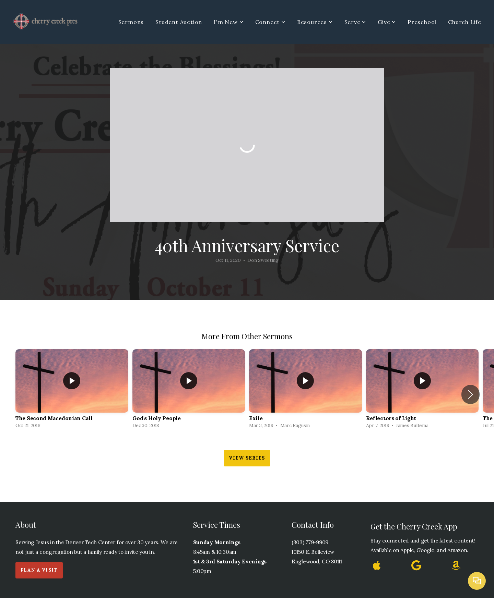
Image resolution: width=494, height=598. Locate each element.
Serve (355, 22)
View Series (247, 458)
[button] (470, 394)
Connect (270, 22)
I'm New (228, 22)
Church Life (464, 22)
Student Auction (178, 22)
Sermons (131, 22)
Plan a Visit (39, 570)
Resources (315, 22)
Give (387, 22)
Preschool (422, 22)
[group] (71, 390)
